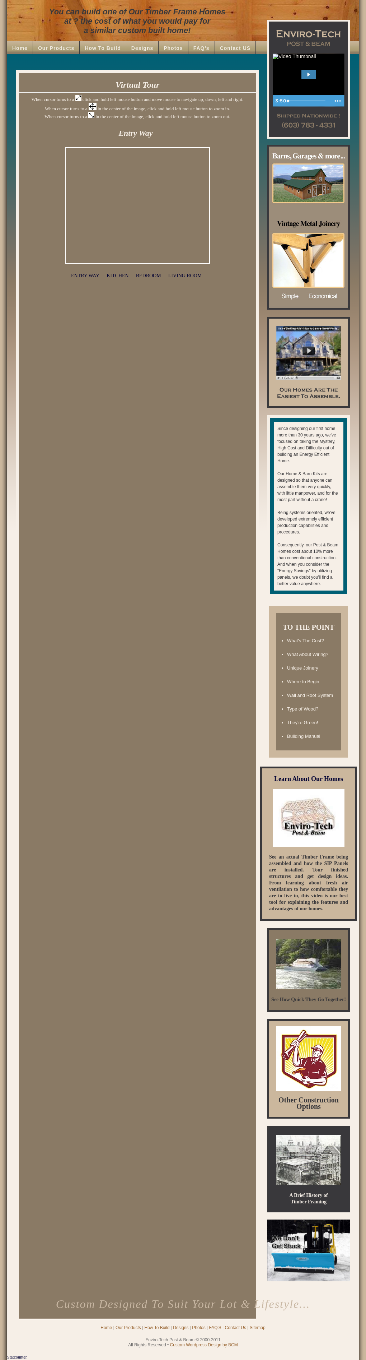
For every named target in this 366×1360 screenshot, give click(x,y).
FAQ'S (215, 1327)
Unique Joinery (302, 668)
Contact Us (235, 1327)
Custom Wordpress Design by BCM (204, 1344)
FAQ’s (201, 48)
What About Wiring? (307, 654)
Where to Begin (303, 681)
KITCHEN (117, 275)
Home (20, 48)
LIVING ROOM (185, 275)
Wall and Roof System (310, 695)
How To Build (103, 48)
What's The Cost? (305, 640)
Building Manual (303, 736)
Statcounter (17, 1357)
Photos (173, 48)
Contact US (235, 48)
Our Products (56, 48)
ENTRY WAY (85, 275)
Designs (142, 48)
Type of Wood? (302, 709)
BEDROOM (148, 275)
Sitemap (258, 1327)
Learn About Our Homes (308, 778)
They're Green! (302, 722)
